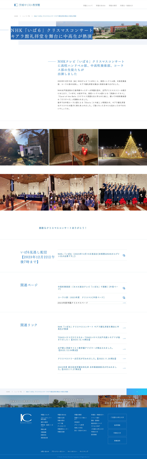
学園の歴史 (61, 420)
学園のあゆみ (101, 6)
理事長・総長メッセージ (47, 425)
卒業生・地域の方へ (97, 414)
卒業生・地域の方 (126, 6)
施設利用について (96, 423)
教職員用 (117, 440)
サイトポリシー (72, 451)
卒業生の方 (94, 432)
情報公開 (43, 429)
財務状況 (43, 435)
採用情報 (94, 434)
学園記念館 (61, 432)
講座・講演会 (95, 420)
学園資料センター (63, 429)
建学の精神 (44, 422)
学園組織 (43, 432)
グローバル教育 (79, 425)
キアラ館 (60, 423)
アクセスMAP (95, 426)
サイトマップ (84, 451)
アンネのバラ (62, 426)
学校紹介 (77, 422)
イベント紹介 (95, 418)
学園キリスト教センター (80, 418)
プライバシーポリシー (58, 451)
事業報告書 (44, 438)
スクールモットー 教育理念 (47, 418)
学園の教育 (113, 6)
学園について (88, 6)
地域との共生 (78, 428)
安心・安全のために (80, 430)
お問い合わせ (45, 451)
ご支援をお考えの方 (97, 429)
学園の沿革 (61, 418)
